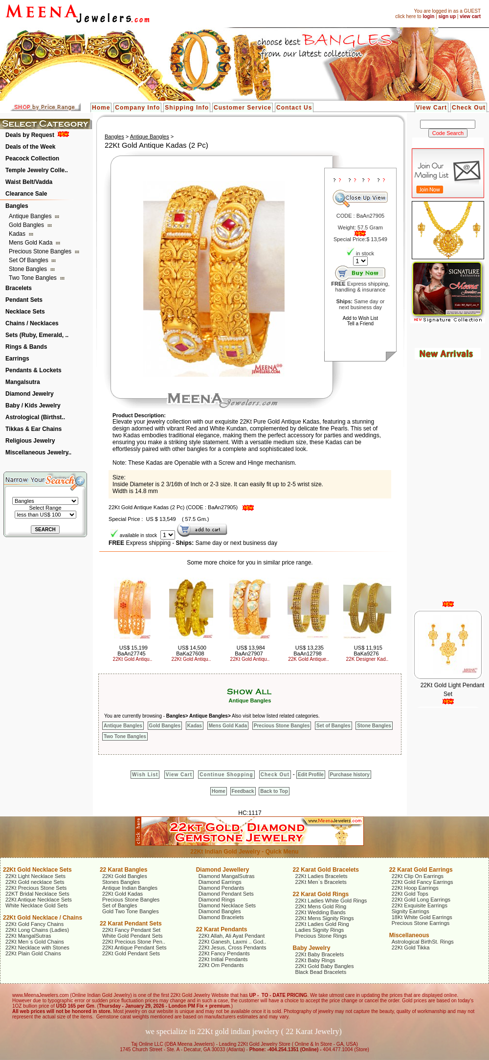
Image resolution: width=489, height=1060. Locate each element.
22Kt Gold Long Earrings (421, 899)
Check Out (469, 107)
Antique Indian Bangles (129, 888)
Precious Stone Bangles (41, 251)
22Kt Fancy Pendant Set (131, 930)
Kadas (18, 233)
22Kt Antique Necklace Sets (38, 899)
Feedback (243, 791)
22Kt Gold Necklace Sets (37, 869)
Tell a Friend (360, 323)
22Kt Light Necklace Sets (35, 876)
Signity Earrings (410, 911)
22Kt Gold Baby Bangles (324, 966)
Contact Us (294, 107)
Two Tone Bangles (33, 277)
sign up (447, 16)
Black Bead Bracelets (321, 972)
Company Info (137, 107)
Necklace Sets (25, 311)
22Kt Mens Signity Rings (324, 918)
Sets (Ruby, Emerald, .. (36, 335)
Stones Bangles (121, 882)
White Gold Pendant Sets (132, 936)
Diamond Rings (217, 899)
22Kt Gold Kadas (122, 894)
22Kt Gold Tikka (411, 947)
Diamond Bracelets (221, 917)
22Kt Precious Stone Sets (36, 888)
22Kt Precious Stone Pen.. (133, 942)
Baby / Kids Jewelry (33, 405)
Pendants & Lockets (33, 370)
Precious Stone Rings (321, 936)
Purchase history (350, 774)
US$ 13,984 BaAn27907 (250, 650)
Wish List (145, 774)
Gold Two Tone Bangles (130, 911)
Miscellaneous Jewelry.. (38, 452)
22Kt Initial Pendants (223, 959)
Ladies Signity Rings (319, 930)
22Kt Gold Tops (410, 894)
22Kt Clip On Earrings (418, 876)
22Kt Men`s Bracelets (321, 882)
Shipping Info (187, 107)
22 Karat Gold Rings (321, 894)
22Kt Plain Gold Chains (33, 953)
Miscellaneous (409, 935)
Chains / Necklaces (32, 323)
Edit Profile (311, 774)
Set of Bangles (29, 260)
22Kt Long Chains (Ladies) (37, 930)
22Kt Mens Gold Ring (321, 906)
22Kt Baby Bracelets (319, 954)
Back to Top (274, 791)
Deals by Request (29, 135)
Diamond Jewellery (222, 869)
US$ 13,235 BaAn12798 (308, 650)
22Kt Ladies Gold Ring (322, 924)
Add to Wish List (360, 318)
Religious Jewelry (30, 440)
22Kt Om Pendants (221, 965)
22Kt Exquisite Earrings (419, 905)
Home (101, 107)
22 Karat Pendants (221, 929)
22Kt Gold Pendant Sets (131, 953)
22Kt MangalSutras (28, 936)
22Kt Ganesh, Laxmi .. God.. (233, 942)
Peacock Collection (32, 158)
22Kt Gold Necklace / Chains (42, 917)
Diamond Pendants (221, 888)
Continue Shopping (226, 774)
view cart (470, 16)
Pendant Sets (24, 299)
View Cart (431, 107)
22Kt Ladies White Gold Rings (331, 900)
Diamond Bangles (220, 911)
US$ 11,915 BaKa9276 (368, 650)
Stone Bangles (28, 269)
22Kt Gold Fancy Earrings (422, 882)
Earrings (17, 358)
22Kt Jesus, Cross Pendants (233, 947)
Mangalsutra (22, 382)
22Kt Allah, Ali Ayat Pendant (232, 936)
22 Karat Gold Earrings (421, 869)
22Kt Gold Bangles (124, 876)
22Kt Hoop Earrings (415, 888)
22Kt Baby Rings (315, 960)
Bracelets (18, 288)
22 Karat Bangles (123, 869)
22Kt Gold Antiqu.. (133, 659)
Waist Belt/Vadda (28, 182)
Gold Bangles (27, 225)
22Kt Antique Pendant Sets (134, 947)
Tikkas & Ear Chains (33, 429)
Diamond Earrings (220, 882)
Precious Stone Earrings (421, 923)
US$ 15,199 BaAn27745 (132, 650)
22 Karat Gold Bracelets (326, 869)
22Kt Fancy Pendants (224, 953)
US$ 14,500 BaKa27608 (191, 650)
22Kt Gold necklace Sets (34, 882)
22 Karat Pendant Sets (131, 923)
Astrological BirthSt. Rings (423, 942)
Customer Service (242, 107)
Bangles (16, 206)
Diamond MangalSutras (227, 876)
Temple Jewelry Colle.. (36, 170)
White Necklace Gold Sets (36, 905)
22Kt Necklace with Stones (37, 947)
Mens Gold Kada (31, 242)
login (428, 16)
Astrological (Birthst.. (35, 417)
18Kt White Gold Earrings (422, 917)
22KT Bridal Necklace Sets (37, 894)
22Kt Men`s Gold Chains (34, 942)
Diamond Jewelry (29, 393)
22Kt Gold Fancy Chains (34, 924)
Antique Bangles (31, 216)
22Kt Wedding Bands (320, 912)
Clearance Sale (26, 193)
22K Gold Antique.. (308, 659)
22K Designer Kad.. (367, 659)
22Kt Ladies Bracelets (321, 876)
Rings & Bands (26, 346)
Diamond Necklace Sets (227, 905)
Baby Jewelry (312, 948)
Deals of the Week (30, 146)
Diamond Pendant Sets (226, 894)
